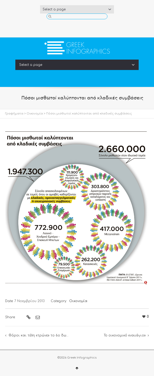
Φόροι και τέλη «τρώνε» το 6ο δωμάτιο (42, 335)
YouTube (85, 27)
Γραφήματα (14, 113)
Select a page (77, 9)
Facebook (69, 27)
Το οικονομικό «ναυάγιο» (125, 335)
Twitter (77, 27)
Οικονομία (35, 113)
